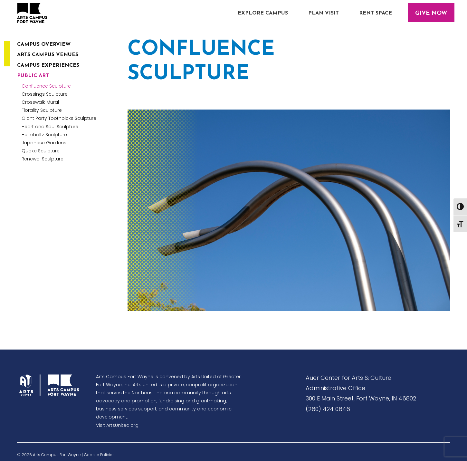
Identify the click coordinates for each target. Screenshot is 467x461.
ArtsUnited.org (122, 425)
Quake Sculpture (41, 151)
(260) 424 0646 (328, 409)
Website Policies (99, 454)
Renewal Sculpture (42, 159)
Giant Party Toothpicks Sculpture (59, 118)
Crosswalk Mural (40, 102)
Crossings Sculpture (45, 94)
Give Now (431, 13)
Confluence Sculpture (46, 86)
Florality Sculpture (42, 110)
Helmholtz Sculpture (44, 134)
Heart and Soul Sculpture (50, 126)
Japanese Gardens (44, 142)
